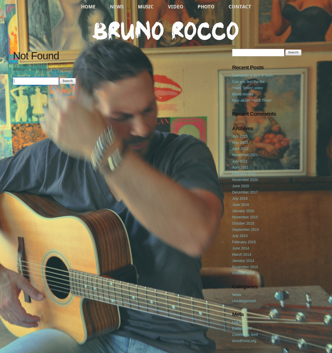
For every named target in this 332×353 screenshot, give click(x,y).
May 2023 (240, 142)
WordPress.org (244, 341)
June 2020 (240, 186)
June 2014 (240, 248)
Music (146, 6)
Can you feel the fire (248, 82)
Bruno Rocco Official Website (166, 30)
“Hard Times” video (247, 88)
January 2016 (243, 211)
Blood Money (242, 94)
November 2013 (245, 267)
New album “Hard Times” (252, 100)
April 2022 (240, 149)
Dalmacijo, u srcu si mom (252, 75)
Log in (237, 322)
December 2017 (245, 192)
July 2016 (240, 198)
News (116, 6)
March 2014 (241, 254)
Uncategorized (243, 301)
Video (175, 6)
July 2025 (240, 136)
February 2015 (244, 242)
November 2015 (245, 217)
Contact (240, 6)
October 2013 (243, 273)
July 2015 (240, 236)
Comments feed (245, 335)
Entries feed (242, 328)
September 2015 (245, 229)
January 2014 (243, 261)
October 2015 (243, 223)
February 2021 (244, 173)
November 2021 (245, 155)
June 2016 (240, 205)
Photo (205, 6)
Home (88, 6)
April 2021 (240, 167)
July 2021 (240, 161)
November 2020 (245, 180)
